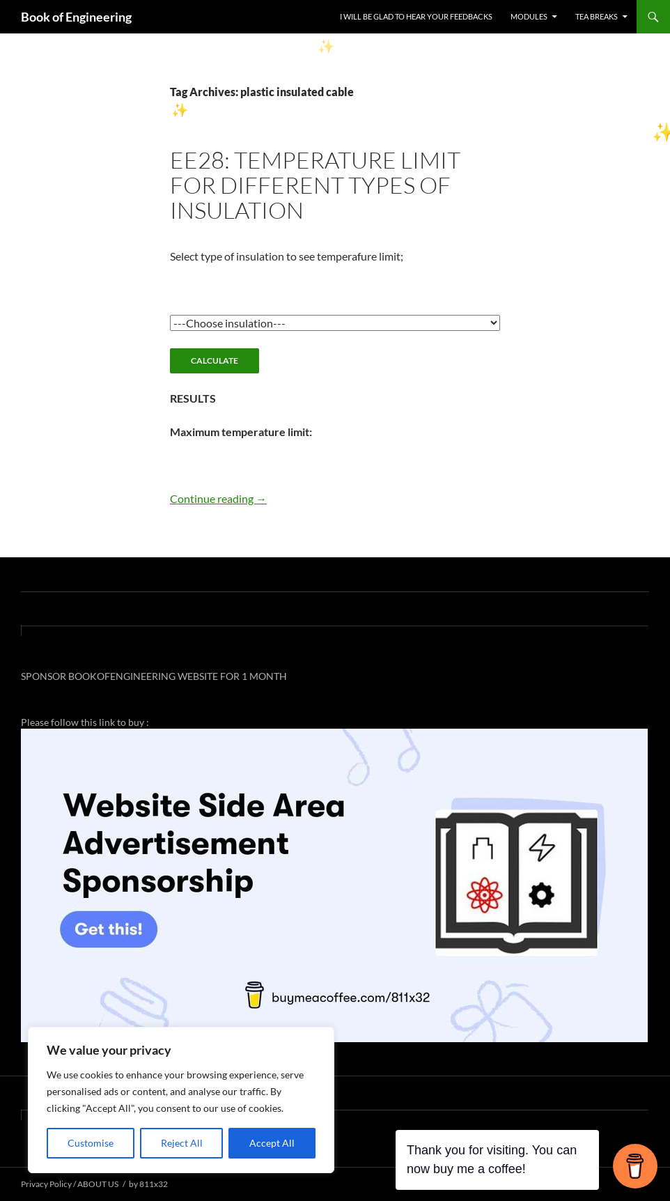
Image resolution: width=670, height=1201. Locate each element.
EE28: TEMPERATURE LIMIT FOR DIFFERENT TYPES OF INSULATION (315, 185)
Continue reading (218, 498)
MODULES (529, 16)
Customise (91, 1143)
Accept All (272, 1143)
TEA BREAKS (596, 16)
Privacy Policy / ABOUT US (69, 1184)
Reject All (182, 1143)
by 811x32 (148, 1184)
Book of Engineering (76, 16)
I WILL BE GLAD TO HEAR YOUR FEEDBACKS (416, 16)
